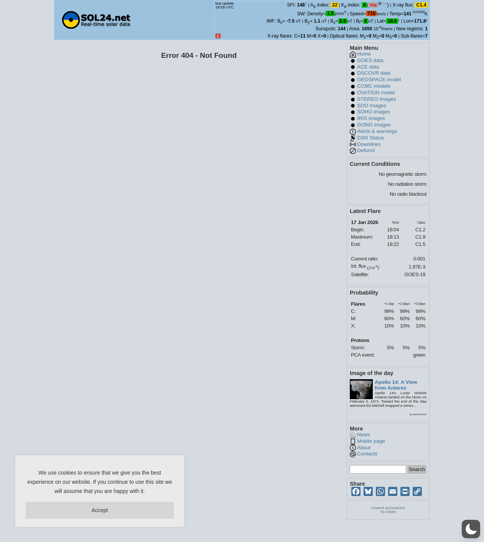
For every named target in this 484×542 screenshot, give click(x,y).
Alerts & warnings (377, 131)
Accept (100, 510)
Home (364, 54)
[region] (99, 491)
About (363, 447)
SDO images (371, 105)
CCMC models (373, 86)
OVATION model (376, 92)
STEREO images (376, 99)
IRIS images (371, 118)
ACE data (368, 67)
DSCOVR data (373, 73)
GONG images (373, 125)
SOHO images (373, 112)
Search (417, 469)
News (363, 434)
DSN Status (370, 138)
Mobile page (371, 441)
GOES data (370, 60)
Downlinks (368, 144)
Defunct (366, 150)
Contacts (367, 454)
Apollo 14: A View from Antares (396, 385)
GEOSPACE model (379, 79)
